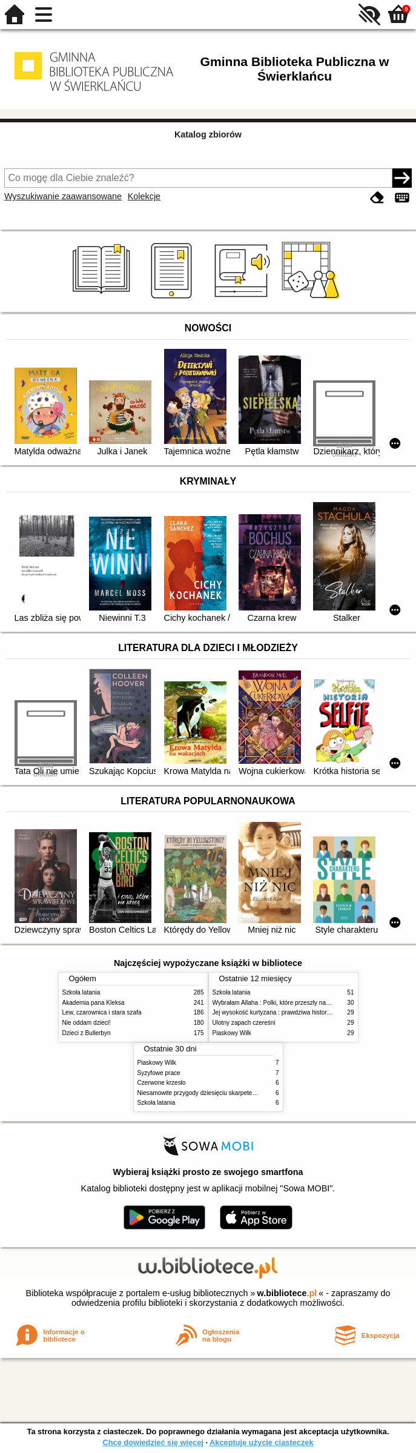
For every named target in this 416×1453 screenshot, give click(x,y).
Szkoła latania (81, 992)
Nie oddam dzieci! (86, 1022)
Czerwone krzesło (161, 1082)
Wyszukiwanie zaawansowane (63, 196)
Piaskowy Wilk (232, 1033)
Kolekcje (144, 196)
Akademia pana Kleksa (93, 1002)
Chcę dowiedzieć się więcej (152, 1442)
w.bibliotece (287, 1293)
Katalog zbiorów (208, 134)
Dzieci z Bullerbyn (86, 1033)
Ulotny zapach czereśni (244, 1022)
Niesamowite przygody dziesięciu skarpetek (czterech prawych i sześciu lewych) (245, 1093)
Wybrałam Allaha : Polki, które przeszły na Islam (277, 1002)
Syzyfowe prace (158, 1073)
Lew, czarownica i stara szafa (102, 1012)
